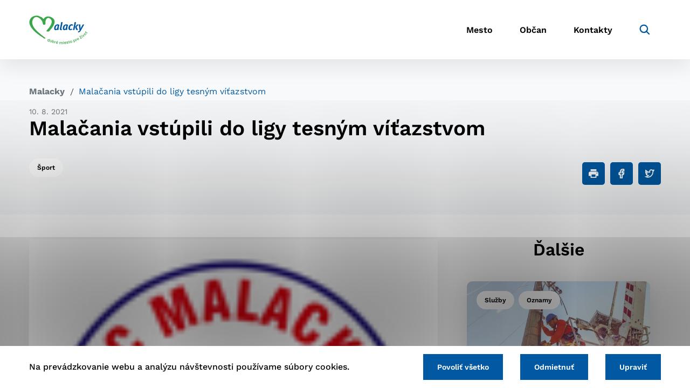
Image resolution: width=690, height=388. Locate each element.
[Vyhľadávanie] (644, 29)
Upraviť (633, 367)
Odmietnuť (554, 367)
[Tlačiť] (593, 173)
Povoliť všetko (463, 367)
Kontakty (593, 30)
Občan (533, 30)
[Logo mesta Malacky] (58, 29)
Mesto (479, 30)
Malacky (47, 91)
